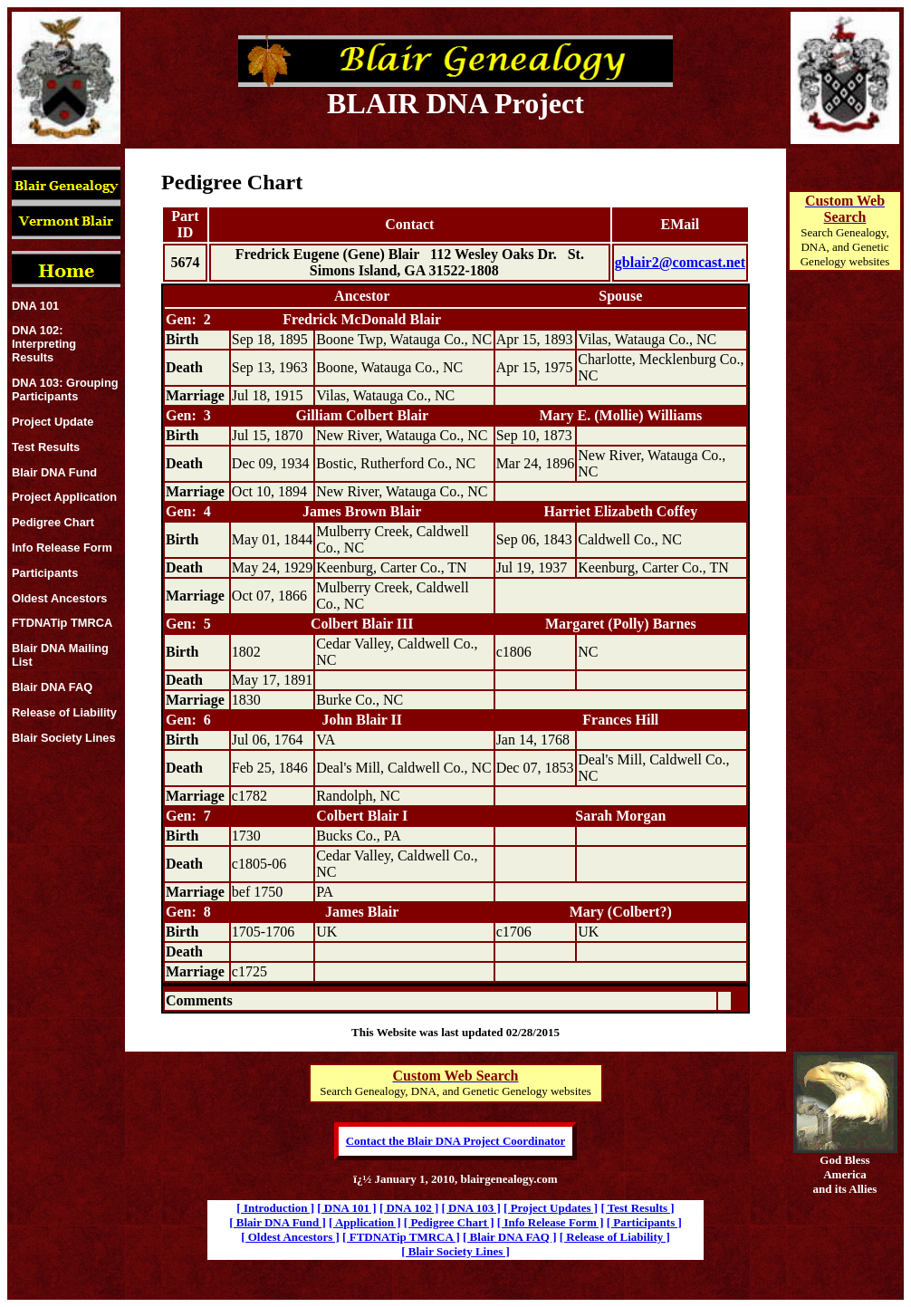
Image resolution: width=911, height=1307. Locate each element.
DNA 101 (35, 305)
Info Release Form (62, 547)
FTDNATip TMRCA (62, 622)
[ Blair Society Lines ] (455, 1251)
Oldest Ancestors (60, 598)
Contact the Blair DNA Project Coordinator (456, 1141)
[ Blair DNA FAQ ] (510, 1237)
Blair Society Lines (64, 738)
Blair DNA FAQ (52, 687)
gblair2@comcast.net (680, 262)
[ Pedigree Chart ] (449, 1222)
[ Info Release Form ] (550, 1222)
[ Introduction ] (275, 1208)
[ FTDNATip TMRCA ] (401, 1237)
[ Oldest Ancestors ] (290, 1237)
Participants (45, 573)
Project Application (64, 497)
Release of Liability (64, 712)
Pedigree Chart (53, 522)
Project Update (52, 421)
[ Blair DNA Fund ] (277, 1222)
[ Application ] (364, 1222)
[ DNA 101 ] (346, 1208)
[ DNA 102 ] (408, 1208)
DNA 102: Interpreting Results (44, 343)
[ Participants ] (644, 1222)
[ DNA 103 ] (470, 1208)
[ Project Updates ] (550, 1208)
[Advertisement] (845, 585)
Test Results (46, 447)
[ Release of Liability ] (615, 1237)
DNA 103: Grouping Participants (65, 389)
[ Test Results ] (637, 1208)
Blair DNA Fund (54, 472)
